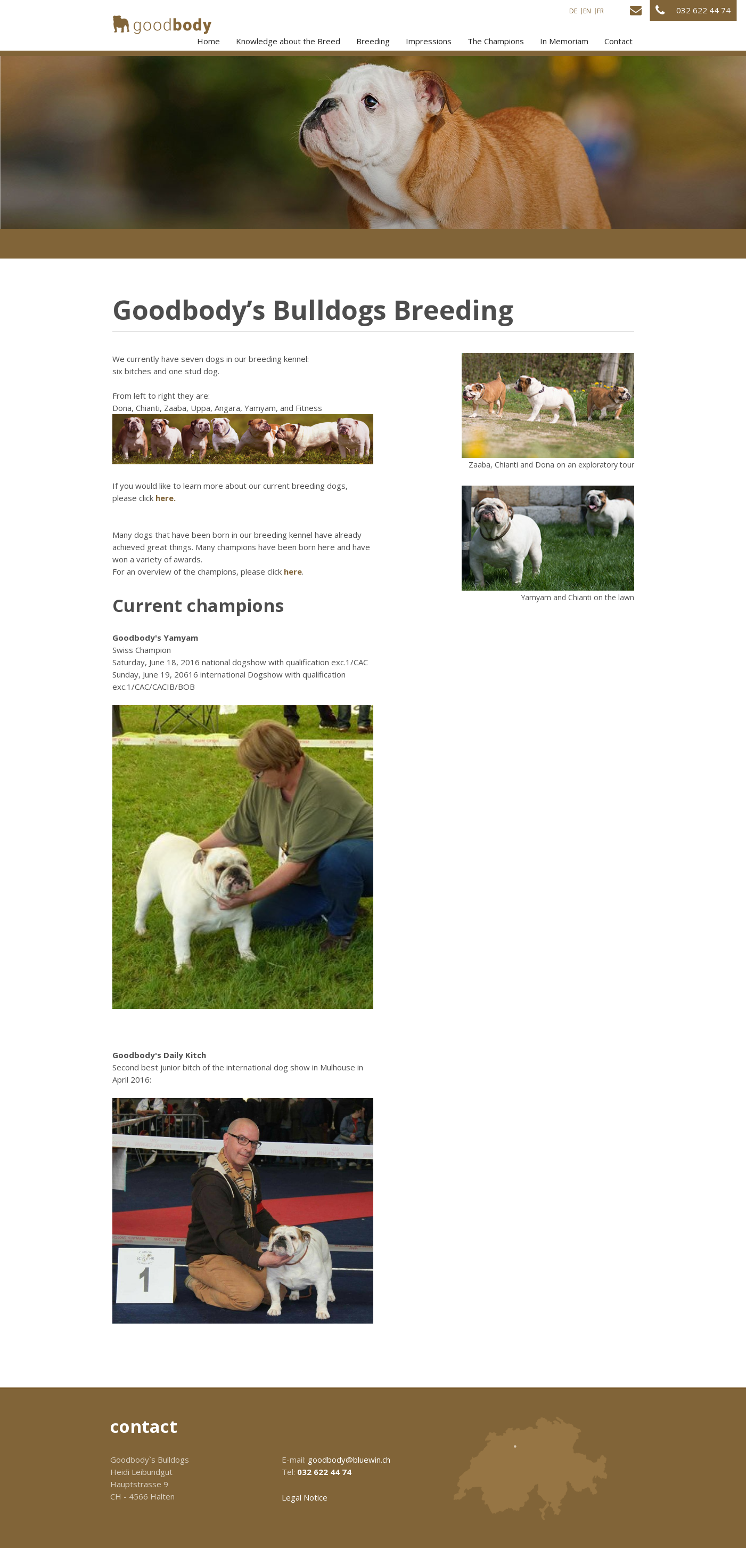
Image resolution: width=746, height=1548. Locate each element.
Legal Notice (304, 1497)
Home (208, 41)
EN (587, 11)
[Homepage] (162, 24)
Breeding (373, 41)
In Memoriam (564, 41)
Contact (618, 41)
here (293, 571)
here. (165, 498)
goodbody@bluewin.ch (349, 1459)
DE (573, 11)
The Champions (496, 41)
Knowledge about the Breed (288, 41)
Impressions (429, 41)
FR (600, 11)
